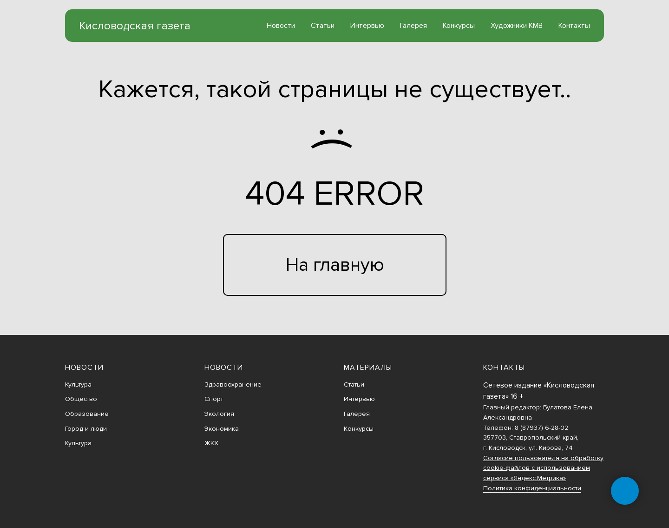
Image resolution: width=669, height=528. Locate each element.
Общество (81, 399)
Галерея (413, 25)
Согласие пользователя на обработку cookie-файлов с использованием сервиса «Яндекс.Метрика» (543, 468)
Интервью (367, 25)
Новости (281, 25)
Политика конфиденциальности (532, 488)
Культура (78, 384)
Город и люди (86, 429)
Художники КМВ (517, 25)
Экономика (221, 429)
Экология (219, 414)
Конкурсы (459, 25)
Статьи (322, 25)
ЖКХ (211, 443)
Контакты (574, 25)
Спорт (213, 399)
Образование (87, 414)
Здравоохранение (233, 384)
